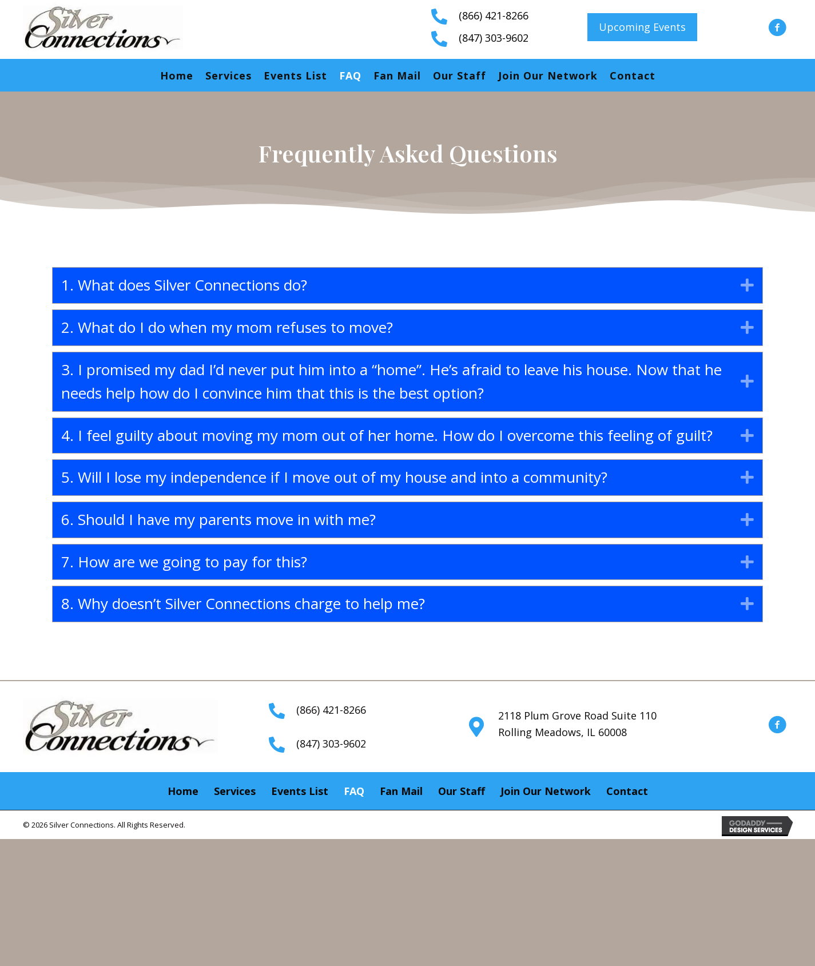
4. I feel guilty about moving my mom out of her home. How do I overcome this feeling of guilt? (387, 435)
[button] (642, 27)
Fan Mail (397, 75)
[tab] (407, 285)
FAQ (350, 75)
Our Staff (459, 75)
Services (228, 75)
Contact (632, 75)
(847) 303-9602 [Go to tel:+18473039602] (493, 38)
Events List (295, 75)
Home (176, 75)
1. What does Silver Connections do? (184, 285)
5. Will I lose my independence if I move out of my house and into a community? (334, 477)
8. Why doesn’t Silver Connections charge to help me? (243, 603)
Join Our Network (548, 75)
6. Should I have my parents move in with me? (218, 519)
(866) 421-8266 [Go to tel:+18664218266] (493, 15)
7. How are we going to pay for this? (184, 561)
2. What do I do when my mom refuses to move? (227, 327)
